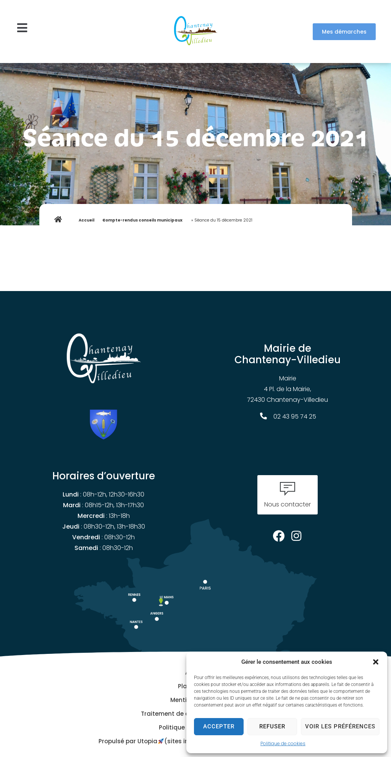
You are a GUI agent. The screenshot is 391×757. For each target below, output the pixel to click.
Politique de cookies (282, 743)
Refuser (272, 726)
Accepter (218, 726)
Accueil (86, 220)
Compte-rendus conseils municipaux (142, 220)
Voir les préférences (340, 726)
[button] (376, 662)
